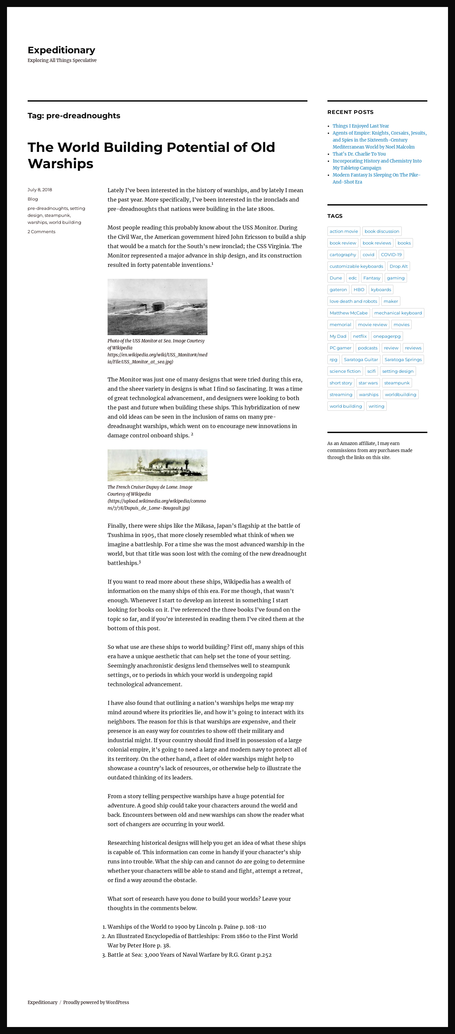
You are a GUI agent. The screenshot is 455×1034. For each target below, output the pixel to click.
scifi (371, 371)
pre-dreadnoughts (48, 208)
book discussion (382, 231)
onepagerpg (387, 336)
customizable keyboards (356, 266)
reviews (413, 347)
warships (37, 222)
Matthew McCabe (349, 312)
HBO (359, 289)
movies (401, 324)
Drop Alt (399, 266)
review (391, 347)
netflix (360, 336)
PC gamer (340, 347)
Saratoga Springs (403, 359)
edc (353, 277)
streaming (341, 394)
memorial (340, 324)
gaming (396, 277)
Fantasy (371, 277)
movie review (372, 324)
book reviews (377, 243)
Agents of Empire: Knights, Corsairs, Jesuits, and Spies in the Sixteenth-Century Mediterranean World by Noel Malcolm (380, 140)
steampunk (57, 215)
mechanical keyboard (398, 312)
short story (341, 382)
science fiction (345, 371)
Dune (336, 277)
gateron (338, 289)
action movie (344, 231)
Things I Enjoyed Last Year (361, 126)
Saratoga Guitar (361, 359)
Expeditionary (61, 50)
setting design (398, 371)
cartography (343, 254)
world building (65, 222)
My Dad (338, 336)
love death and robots (353, 301)
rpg (333, 359)
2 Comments (41, 231)
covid (368, 254)
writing (376, 406)
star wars (368, 382)
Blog (33, 199)
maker (391, 301)
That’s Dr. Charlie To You (359, 154)
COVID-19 (391, 254)
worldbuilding (400, 394)
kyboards (381, 289)
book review (343, 243)
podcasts (367, 347)
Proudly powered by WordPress (96, 1002)
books (404, 243)
